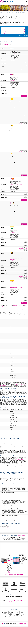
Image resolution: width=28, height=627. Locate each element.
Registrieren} (20, 71)
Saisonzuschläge (22, 566)
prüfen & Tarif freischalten (23, 69)
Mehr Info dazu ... (10, 560)
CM (25, 33)
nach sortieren (5, 43)
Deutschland (2, 527)
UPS (4, 468)
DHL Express (22, 467)
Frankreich (8, 527)
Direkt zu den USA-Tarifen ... (9, 572)
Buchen (24, 95)
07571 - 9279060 (21, 535)
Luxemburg (12, 527)
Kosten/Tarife (10, 305)
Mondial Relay (13, 470)
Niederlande (17, 527)
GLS (25, 467)
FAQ (5, 306)
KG (25, 28)
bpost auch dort (24, 466)
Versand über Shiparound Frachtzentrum (16, 184)
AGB (17, 623)
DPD (1, 468)
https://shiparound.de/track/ (20, 459)
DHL (10, 466)
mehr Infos (11, 260)
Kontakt (21, 624)
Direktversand (12, 53)
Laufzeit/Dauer (15, 305)
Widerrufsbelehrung (23, 623)
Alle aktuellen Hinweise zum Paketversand (14, 574)
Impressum (17, 624)
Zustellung (2, 306)
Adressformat (21, 305)
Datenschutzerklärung (10, 624)
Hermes (1, 470)
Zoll (24, 305)
